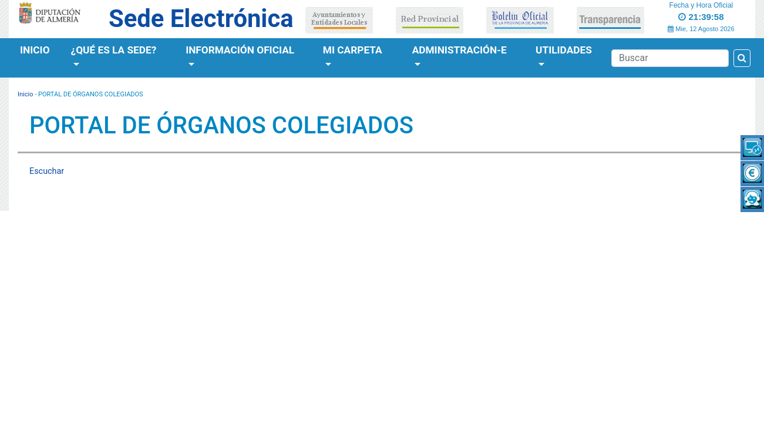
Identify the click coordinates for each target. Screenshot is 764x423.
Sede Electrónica (201, 18)
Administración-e (459, 50)
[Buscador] (670, 58)
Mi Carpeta (352, 50)
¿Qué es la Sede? (114, 50)
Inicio (35, 50)
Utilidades (564, 50)
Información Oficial (240, 50)
